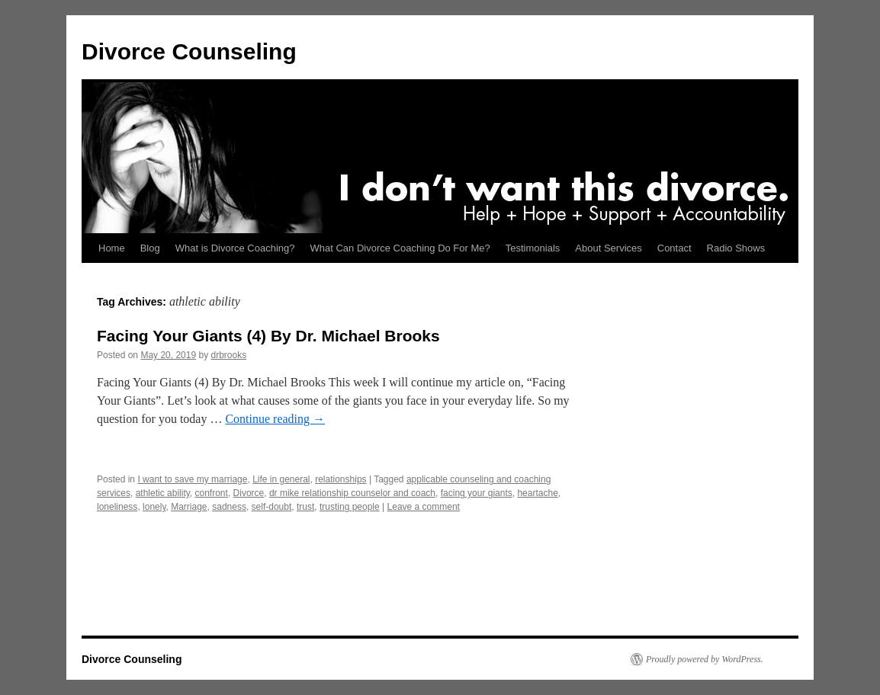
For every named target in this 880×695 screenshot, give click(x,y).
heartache (537, 493)
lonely (154, 506)
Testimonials (533, 248)
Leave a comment (423, 506)
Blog (150, 248)
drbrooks (228, 355)
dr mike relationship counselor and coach (352, 493)
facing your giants (476, 493)
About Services (608, 248)
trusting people (350, 506)
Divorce (249, 493)
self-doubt (272, 506)
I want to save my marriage (192, 479)
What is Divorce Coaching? (235, 248)
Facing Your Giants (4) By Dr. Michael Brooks (268, 335)
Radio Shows (736, 248)
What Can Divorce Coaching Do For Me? (400, 248)
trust (305, 506)
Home (111, 248)
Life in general (281, 479)
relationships (340, 479)
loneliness (117, 506)
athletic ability (163, 493)
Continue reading (275, 418)
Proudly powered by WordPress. (704, 659)
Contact (674, 248)
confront (211, 493)
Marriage (189, 506)
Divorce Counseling (189, 51)
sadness (229, 506)
